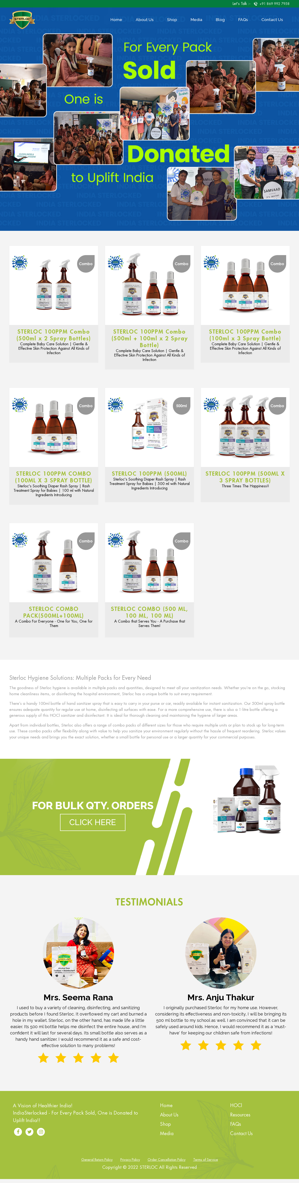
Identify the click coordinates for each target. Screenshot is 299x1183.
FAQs (243, 19)
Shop (172, 19)
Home (116, 19)
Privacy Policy (130, 1163)
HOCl (236, 1109)
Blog (220, 19)
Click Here (92, 826)
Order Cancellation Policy (166, 1163)
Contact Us (272, 19)
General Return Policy (97, 1163)
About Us (144, 19)
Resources (240, 1118)
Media (196, 19)
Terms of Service (205, 1163)
